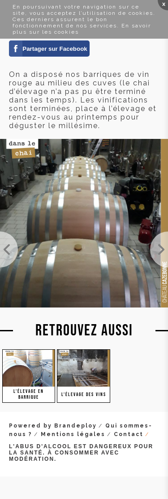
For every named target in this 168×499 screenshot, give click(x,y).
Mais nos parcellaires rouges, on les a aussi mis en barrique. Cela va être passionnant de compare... (9, 249)
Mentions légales (73, 434)
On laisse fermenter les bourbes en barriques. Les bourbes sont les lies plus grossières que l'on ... (159, 249)
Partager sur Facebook (54, 48)
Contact (128, 434)
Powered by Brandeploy (53, 426)
